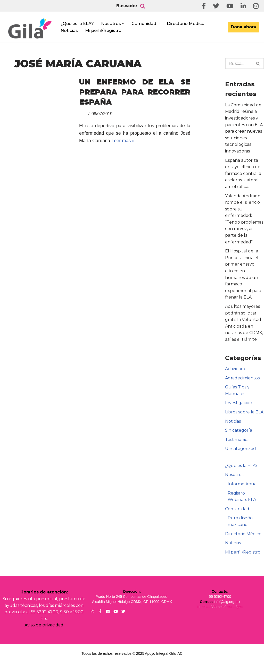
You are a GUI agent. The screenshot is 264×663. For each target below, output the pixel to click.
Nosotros (234, 474)
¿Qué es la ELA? (77, 23)
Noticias (69, 30)
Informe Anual (243, 483)
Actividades (236, 368)
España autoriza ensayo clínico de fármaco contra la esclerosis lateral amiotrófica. (243, 173)
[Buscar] (142, 5)
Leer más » (123, 140)
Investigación (238, 402)
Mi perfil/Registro (103, 30)
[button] (123, 24)
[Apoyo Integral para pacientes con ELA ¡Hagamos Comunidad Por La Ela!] (30, 28)
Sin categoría (238, 430)
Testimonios (237, 439)
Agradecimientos (242, 378)
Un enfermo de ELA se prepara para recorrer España (134, 92)
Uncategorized (240, 448)
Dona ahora (243, 26)
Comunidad (237, 508)
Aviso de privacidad (43, 625)
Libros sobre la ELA (244, 412)
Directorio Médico (185, 23)
